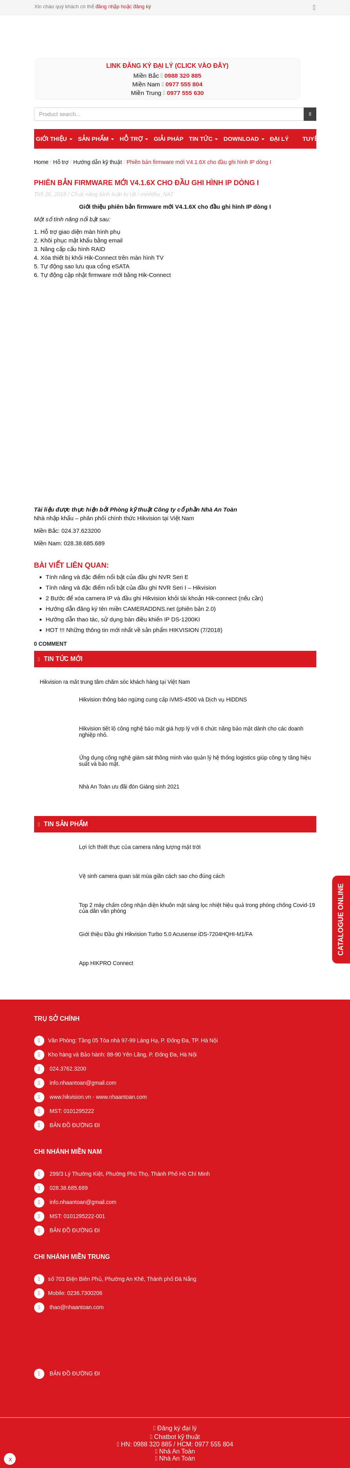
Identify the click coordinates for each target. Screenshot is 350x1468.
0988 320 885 (183, 75)
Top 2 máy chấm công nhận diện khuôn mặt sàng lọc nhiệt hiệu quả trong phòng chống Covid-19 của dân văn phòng (197, 908)
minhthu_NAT (157, 194)
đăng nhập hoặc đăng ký (123, 6)
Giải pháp (168, 138)
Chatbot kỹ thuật (176, 1436)
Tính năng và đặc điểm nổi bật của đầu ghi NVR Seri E (117, 577)
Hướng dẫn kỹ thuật (97, 162)
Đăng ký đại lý (176, 1428)
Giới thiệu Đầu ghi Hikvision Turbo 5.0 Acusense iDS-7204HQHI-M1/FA (166, 934)
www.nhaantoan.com (121, 1097)
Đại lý (279, 138)
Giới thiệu (54, 138)
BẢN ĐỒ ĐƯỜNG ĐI (74, 1125)
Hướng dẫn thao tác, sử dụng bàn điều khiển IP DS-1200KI (123, 619)
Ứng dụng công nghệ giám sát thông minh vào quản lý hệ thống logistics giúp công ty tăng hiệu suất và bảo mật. (195, 761)
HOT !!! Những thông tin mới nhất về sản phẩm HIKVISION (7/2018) (134, 630)
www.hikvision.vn (69, 1097)
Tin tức (203, 138)
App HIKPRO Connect (106, 963)
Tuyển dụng (322, 138)
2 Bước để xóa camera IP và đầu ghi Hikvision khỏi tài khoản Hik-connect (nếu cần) (154, 598)
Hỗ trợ (134, 138)
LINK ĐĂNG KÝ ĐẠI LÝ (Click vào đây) (167, 65)
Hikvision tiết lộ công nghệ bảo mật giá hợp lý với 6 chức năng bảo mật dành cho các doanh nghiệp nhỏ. (191, 732)
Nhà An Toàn (177, 1451)
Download (243, 138)
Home (41, 162)
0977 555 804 (183, 84)
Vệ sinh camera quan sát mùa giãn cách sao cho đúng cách (152, 876)
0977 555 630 (185, 92)
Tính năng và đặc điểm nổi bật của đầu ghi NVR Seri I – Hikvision (131, 587)
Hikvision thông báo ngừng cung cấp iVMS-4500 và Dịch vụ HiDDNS (163, 700)
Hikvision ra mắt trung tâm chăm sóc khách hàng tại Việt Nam (115, 682)
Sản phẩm (96, 138)
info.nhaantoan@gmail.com (82, 1083)
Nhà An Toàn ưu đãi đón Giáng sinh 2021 (129, 787)
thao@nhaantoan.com (76, 1307)
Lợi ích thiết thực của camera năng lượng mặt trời (140, 847)
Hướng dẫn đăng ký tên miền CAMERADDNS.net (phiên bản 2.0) (131, 608)
